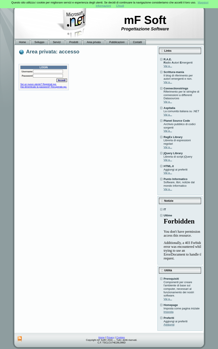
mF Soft (145, 20)
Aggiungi (169, 324)
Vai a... (168, 66)
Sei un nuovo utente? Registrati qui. (38, 84)
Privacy (110, 337)
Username (27, 71)
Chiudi (120, 5)
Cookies (120, 337)
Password (27, 75)
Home (101, 337)
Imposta (169, 311)
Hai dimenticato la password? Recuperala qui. (43, 86)
